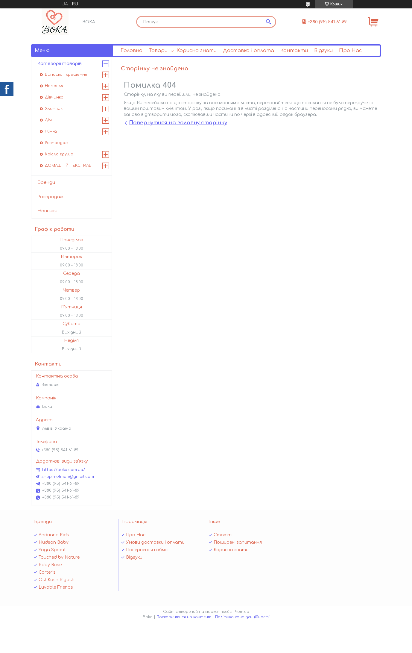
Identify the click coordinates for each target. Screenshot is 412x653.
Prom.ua (241, 612)
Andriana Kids (54, 535)
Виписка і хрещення (66, 74)
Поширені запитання (238, 542)
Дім (48, 120)
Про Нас (350, 50)
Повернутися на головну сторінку (178, 122)
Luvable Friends (56, 587)
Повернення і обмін (147, 550)
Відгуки (323, 50)
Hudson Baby (54, 542)
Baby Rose (50, 565)
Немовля (54, 86)
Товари (158, 50)
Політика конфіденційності (242, 617)
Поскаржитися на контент (183, 617)
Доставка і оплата (248, 50)
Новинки (47, 210)
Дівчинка (54, 97)
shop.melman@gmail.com (68, 477)
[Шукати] (269, 22)
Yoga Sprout (52, 550)
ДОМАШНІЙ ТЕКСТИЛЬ (68, 165)
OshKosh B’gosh (57, 580)
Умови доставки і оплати (155, 542)
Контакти (294, 50)
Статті (223, 535)
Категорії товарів (59, 63)
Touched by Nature (59, 557)
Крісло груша (59, 154)
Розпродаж (57, 143)
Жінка (51, 131)
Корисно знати (197, 50)
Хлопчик (54, 109)
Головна (131, 50)
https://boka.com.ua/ (63, 470)
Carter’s (47, 572)
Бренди (46, 182)
